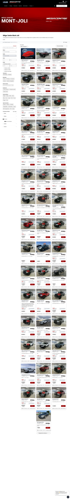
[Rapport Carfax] (32, 61)
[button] (68, 491)
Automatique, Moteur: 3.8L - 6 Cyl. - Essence (27, 401)
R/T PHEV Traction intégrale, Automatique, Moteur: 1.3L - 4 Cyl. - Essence (58, 354)
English (66, 1)
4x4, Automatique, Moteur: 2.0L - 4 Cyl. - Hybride (27, 353)
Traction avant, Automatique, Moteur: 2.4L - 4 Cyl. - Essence (43, 425)
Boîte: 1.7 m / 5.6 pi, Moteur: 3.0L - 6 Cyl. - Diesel (58, 110)
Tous (13, 111)
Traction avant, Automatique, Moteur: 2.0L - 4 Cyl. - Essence (28, 184)
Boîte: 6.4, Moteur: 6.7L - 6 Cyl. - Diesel (41, 401)
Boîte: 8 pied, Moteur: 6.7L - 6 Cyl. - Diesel (57, 377)
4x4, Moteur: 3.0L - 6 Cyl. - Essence (56, 134)
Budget (4, 62)
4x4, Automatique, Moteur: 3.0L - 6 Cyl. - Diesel (27, 280)
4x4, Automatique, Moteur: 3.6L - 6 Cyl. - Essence (28, 158)
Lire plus (4, 39)
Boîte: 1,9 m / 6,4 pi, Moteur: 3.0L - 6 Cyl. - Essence (43, 303)
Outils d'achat (24, 5)
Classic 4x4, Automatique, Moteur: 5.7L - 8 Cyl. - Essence (27, 110)
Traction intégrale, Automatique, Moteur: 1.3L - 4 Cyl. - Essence (43, 378)
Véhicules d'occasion (7, 42)
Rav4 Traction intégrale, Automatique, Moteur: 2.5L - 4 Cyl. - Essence (28, 63)
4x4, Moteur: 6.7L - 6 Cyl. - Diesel (25, 330)
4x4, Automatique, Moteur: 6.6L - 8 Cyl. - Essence (43, 280)
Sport (37, 353)
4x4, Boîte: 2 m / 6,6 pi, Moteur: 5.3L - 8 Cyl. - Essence (43, 207)
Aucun (15, 111)
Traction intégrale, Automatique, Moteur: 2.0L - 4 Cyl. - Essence (28, 135)
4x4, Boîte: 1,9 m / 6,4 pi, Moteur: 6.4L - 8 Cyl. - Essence (42, 233)
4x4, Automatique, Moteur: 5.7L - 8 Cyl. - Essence (28, 207)
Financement (14, 5)
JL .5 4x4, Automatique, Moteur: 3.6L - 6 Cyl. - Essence (42, 159)
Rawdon (5, 126)
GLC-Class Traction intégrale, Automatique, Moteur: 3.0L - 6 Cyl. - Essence (58, 160)
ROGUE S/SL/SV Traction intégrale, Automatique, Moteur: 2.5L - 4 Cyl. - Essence (43, 110)
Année (4, 58)
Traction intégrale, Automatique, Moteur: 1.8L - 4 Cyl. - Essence (58, 209)
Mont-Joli (5, 119)
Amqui (5, 113)
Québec (5, 123)
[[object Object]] (65, 42)
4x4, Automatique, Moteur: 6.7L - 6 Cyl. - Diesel (42, 134)
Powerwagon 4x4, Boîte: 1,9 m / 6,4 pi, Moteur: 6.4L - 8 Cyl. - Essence (58, 256)
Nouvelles (19, 5)
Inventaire (5, 5)
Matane (5, 116)
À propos (30, 5)
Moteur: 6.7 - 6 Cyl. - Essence (25, 377)
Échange (9, 5)
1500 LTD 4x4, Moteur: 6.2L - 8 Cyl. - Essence (42, 330)
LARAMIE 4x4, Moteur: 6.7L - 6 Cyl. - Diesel (57, 183)
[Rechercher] (55, 6)
